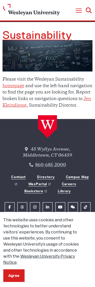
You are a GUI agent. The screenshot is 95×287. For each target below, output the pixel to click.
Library (64, 191)
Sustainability (37, 35)
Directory (45, 177)
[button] (79, 11)
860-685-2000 (50, 165)
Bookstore (33, 191)
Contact (18, 177)
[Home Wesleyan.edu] (31, 11)
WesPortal (37, 184)
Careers (69, 184)
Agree (14, 275)
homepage (13, 86)
